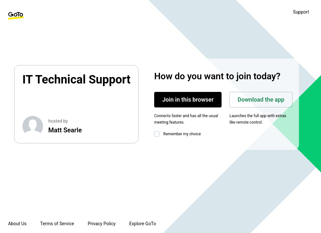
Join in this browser (187, 99)
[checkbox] (158, 134)
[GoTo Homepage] (16, 16)
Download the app (260, 99)
